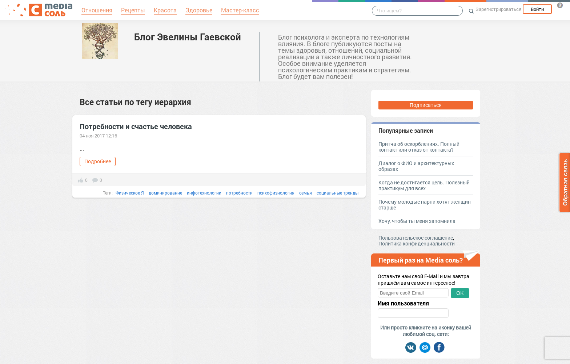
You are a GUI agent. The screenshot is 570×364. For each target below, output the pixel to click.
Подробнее (97, 161)
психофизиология (275, 193)
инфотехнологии (204, 193)
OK (459, 293)
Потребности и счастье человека (136, 126)
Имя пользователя (403, 303)
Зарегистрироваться (498, 9)
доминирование (165, 193)
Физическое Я (130, 193)
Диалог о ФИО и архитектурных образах (416, 166)
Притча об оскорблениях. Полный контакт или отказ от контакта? (418, 146)
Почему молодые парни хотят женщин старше (424, 204)
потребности (239, 193)
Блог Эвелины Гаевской (187, 37)
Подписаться (426, 104)
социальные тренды (337, 193)
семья (305, 193)
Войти (537, 9)
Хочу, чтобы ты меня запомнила (416, 220)
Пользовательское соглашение (415, 237)
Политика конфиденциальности (416, 243)
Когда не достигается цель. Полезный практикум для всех (424, 185)
